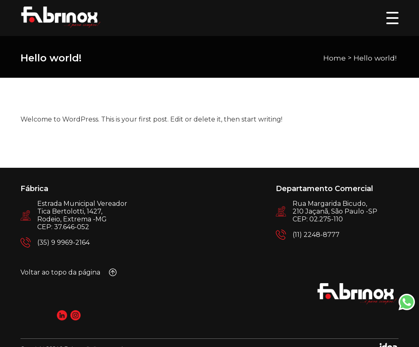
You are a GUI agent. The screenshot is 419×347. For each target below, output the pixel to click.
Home (334, 58)
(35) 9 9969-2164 (63, 242)
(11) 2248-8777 (316, 235)
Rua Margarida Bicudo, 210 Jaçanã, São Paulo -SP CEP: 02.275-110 (335, 211)
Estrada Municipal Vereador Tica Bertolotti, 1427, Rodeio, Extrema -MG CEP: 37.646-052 (82, 215)
